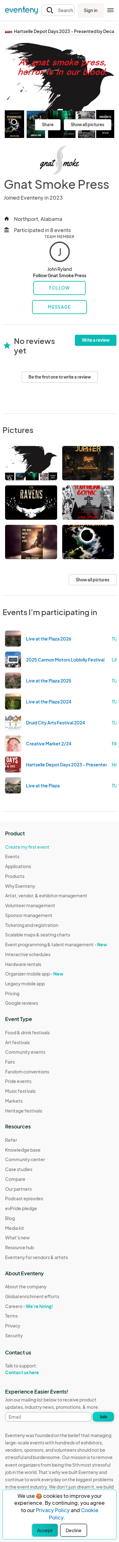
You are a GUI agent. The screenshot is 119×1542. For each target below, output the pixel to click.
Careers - (29, 1306)
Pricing (12, 993)
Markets (14, 1101)
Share (48, 124)
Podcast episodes (24, 1198)
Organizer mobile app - (34, 974)
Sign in (90, 10)
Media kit (14, 1228)
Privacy (12, 1325)
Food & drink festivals (27, 1032)
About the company (26, 1286)
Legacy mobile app (25, 983)
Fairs (10, 1062)
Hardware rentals (23, 964)
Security (14, 1335)
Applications (18, 866)
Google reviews (21, 1003)
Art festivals (17, 1042)
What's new (17, 1237)
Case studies (18, 1169)
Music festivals (20, 1091)
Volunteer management (30, 905)
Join (103, 1416)
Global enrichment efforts (32, 1296)
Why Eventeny (20, 886)
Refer (11, 1140)
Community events (25, 1052)
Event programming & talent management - (56, 944)
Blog (10, 1218)
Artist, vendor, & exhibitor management (46, 895)
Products (14, 876)
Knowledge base (23, 1150)
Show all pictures (87, 124)
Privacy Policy (53, 1510)
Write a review (95, 340)
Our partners (18, 1189)
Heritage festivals (23, 1111)
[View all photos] (59, 90)
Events (12, 856)
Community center (25, 1159)
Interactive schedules (27, 954)
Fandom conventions (27, 1071)
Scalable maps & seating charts (37, 934)
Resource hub (19, 1247)
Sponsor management (28, 915)
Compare (15, 1179)
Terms (11, 1316)
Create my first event (27, 847)
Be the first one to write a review (60, 377)
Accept (45, 1530)
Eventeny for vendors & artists (36, 1257)
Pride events (18, 1081)
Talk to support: (32, 1369)
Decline (74, 1530)
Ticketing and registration (31, 925)
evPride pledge (21, 1208)
